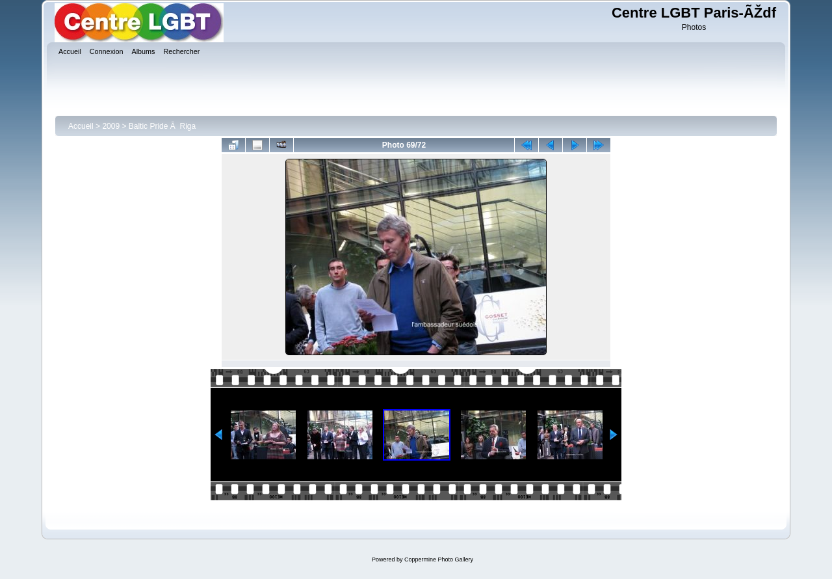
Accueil (81, 126)
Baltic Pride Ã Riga (162, 126)
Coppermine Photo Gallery (438, 559)
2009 (111, 126)
